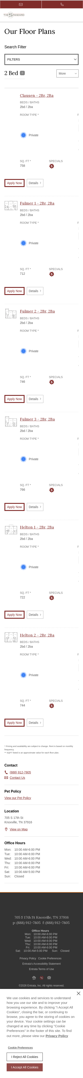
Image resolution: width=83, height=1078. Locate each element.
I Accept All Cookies (24, 1067)
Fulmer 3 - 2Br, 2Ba (37, 419)
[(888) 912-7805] (62, 4)
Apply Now (14, 183)
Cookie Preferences (20, 1047)
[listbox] (68, 73)
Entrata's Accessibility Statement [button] (41, 972)
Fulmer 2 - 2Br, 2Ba (37, 311)
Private (34, 135)
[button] (21, 4)
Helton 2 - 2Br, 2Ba (37, 635)
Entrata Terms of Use (41, 977)
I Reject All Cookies (24, 1057)
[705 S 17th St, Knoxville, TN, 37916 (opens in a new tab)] (41, 926)
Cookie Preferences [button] (49, 966)
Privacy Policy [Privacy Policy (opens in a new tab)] (27, 966)
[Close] (78, 993)
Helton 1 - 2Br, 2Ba (37, 527)
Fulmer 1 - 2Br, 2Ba (37, 203)
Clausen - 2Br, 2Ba (37, 95)
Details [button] (35, 183)
